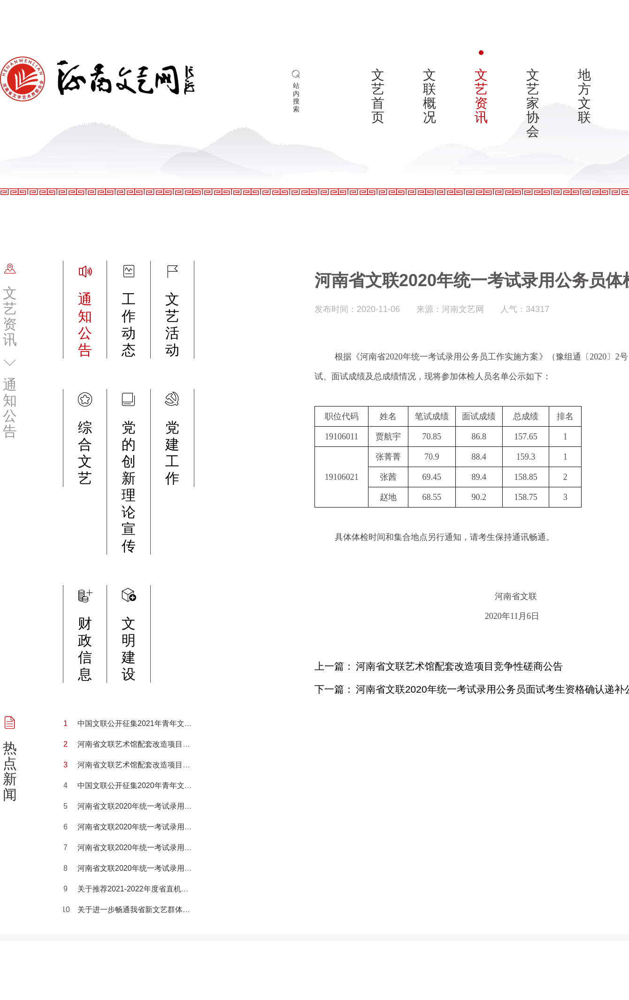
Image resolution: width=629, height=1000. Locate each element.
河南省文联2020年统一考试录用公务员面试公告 (157, 806)
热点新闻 (10, 771)
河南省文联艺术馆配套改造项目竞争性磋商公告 (156, 744)
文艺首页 (377, 96)
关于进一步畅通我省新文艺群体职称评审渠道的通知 (163, 910)
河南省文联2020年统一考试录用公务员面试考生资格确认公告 (179, 827)
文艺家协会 (532, 103)
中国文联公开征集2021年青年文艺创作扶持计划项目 (164, 723)
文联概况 (429, 96)
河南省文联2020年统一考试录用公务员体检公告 (157, 868)
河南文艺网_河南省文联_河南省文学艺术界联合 (97, 82)
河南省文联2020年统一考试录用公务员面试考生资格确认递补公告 (187, 848)
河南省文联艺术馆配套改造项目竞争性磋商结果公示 (163, 765)
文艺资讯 (481, 96)
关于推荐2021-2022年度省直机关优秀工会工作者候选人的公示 (181, 889)
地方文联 (584, 96)
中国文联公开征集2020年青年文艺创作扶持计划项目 (164, 785)
